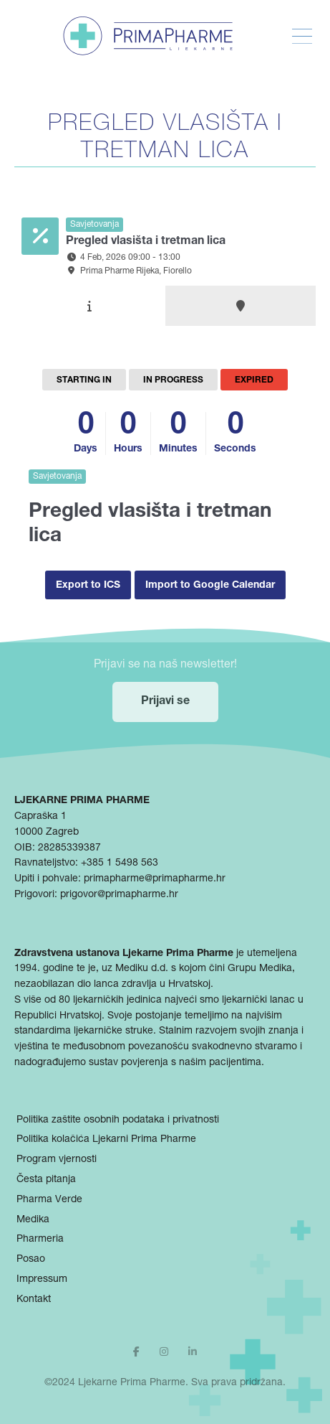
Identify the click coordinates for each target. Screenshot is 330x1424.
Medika (32, 1220)
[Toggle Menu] (302, 36)
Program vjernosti (56, 1160)
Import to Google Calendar (210, 586)
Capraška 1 (40, 817)
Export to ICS (88, 586)
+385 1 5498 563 (119, 863)
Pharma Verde (49, 1200)
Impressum (41, 1280)
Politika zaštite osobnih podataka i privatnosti (117, 1120)
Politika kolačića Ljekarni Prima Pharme (106, 1140)
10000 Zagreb (46, 833)
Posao (30, 1260)
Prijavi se (165, 702)
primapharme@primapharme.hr (154, 879)
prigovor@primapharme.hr (119, 895)
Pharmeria (40, 1240)
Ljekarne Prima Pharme (131, 1383)
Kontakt (33, 1300)
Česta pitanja (46, 1180)
